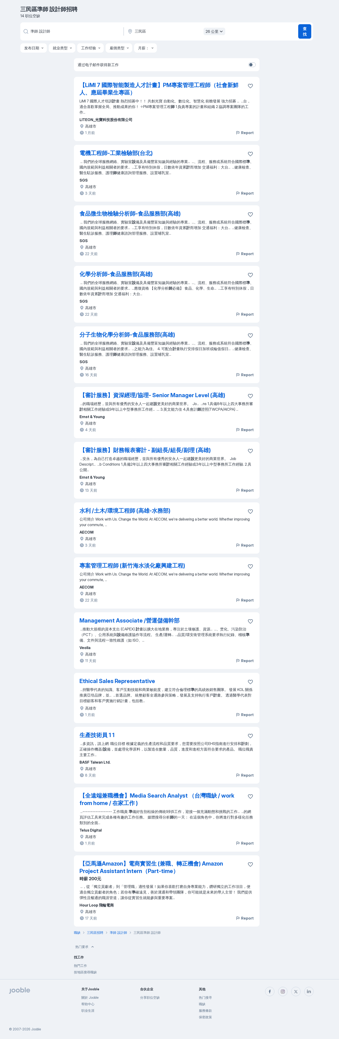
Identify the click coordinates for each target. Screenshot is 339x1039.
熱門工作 (80, 966)
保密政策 (205, 1017)
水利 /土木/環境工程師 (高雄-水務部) (125, 510)
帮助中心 (87, 1004)
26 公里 (215, 31)
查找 (305, 31)
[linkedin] (309, 991)
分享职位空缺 (150, 997)
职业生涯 (87, 1010)
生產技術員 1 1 (97, 735)
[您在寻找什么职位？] (71, 31)
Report (244, 132)
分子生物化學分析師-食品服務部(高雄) (127, 334)
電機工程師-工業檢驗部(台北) (116, 153)
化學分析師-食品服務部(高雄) (116, 274)
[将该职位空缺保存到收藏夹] (250, 86)
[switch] (252, 64)
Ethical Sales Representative (117, 681)
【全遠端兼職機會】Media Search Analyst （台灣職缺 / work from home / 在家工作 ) (157, 799)
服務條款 (205, 1010)
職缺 (202, 1004)
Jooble (36, 1029)
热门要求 (85, 946)
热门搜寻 (205, 997)
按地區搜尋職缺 (85, 972)
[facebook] (269, 991)
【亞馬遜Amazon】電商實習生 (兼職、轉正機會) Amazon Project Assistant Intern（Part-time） (151, 867)
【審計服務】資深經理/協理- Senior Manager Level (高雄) (152, 395)
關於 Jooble (90, 997)
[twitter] (296, 991)
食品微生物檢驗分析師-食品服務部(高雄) (130, 213)
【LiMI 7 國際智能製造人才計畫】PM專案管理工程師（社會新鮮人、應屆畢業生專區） (159, 89)
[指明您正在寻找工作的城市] (176, 31)
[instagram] (282, 991)
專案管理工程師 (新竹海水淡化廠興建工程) (132, 565)
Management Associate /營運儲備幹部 (130, 620)
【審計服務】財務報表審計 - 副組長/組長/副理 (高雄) (145, 450)
